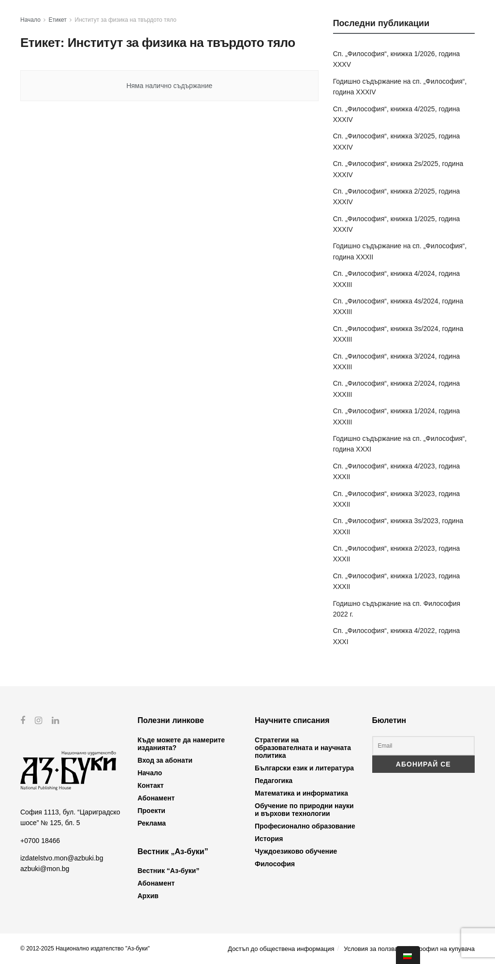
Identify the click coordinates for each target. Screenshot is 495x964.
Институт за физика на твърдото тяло (125, 19)
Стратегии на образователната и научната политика (303, 747)
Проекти (151, 810)
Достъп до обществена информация (281, 948)
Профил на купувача (444, 948)
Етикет (58, 19)
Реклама (152, 823)
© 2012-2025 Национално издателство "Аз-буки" (85, 948)
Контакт (151, 785)
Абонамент (156, 798)
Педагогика (273, 780)
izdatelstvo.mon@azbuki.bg (61, 858)
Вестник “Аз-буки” (169, 870)
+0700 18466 (40, 840)
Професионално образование (305, 826)
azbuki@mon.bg (44, 869)
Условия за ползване (374, 948)
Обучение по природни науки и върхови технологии (304, 809)
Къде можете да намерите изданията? (181, 744)
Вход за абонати (165, 760)
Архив (148, 896)
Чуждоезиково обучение (296, 851)
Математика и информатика (301, 793)
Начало (30, 19)
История (269, 839)
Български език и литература (304, 768)
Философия (275, 864)
